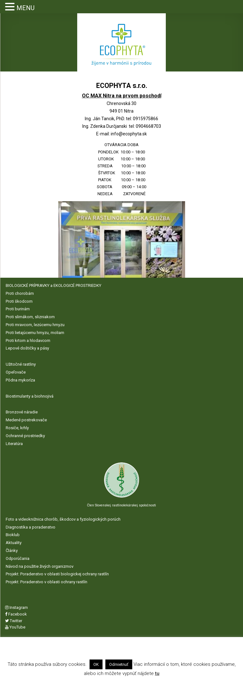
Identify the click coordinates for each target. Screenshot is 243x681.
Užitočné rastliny (21, 364)
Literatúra (14, 443)
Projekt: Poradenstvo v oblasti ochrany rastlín (46, 581)
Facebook (16, 614)
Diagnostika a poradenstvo (30, 527)
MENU (25, 8)
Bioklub (13, 534)
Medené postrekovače (26, 420)
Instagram (16, 607)
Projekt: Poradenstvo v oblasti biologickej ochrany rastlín (57, 574)
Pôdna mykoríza (20, 380)
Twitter (13, 620)
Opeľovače (16, 372)
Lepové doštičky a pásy (27, 348)
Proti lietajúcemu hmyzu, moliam (35, 332)
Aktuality (14, 542)
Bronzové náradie (22, 412)
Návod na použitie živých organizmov (39, 566)
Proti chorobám (20, 293)
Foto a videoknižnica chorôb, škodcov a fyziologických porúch (63, 519)
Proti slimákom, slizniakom (30, 316)
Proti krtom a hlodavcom (28, 340)
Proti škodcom (19, 301)
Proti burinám (18, 308)
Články (12, 550)
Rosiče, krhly (17, 427)
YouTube (15, 627)
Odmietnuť (118, 664)
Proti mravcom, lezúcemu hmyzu (35, 324)
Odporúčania (17, 558)
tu (157, 673)
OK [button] (96, 664)
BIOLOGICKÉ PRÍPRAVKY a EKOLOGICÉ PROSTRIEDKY (53, 285)
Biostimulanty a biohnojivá (29, 396)
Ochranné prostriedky (25, 435)
